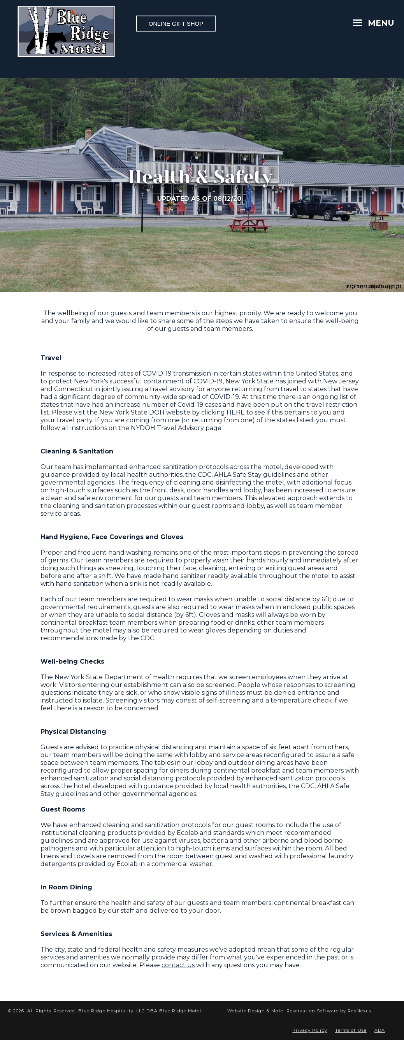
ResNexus (359, 1011)
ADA (379, 1030)
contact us (178, 965)
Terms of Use (351, 1030)
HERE (236, 412)
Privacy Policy (309, 1030)
